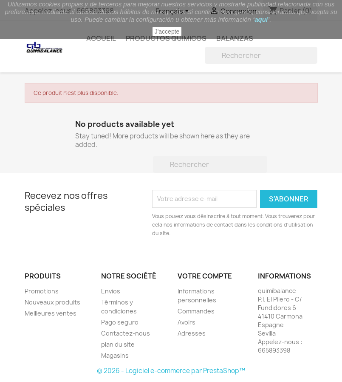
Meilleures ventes (50, 313)
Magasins (115, 355)
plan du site (118, 344)
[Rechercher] (261, 55)
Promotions (42, 291)
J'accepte (167, 31)
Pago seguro (119, 322)
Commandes (196, 311)
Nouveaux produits (52, 302)
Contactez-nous (125, 333)
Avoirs (186, 322)
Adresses (192, 333)
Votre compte (205, 276)
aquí (261, 19)
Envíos (110, 291)
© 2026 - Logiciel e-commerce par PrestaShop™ (171, 370)
